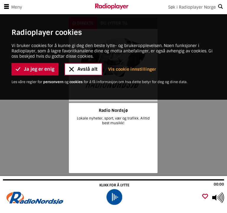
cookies (76, 61)
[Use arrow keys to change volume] (218, 198)
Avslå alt (83, 48)
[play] (114, 197)
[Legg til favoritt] (205, 197)
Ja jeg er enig (35, 48)
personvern (53, 61)
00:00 (219, 184)
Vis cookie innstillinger (132, 48)
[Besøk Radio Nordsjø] (36, 197)
